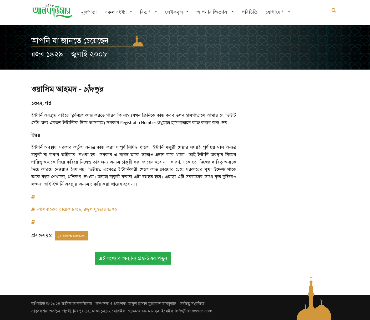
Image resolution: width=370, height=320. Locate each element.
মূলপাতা (89, 12)
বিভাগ (146, 12)
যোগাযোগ (275, 12)
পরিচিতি (250, 12)
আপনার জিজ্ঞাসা (212, 12)
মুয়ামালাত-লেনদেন (71, 235)
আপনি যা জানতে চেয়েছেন (70, 41)
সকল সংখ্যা (116, 12)
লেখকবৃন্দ (174, 12)
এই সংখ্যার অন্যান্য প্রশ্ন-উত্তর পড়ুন (133, 258)
